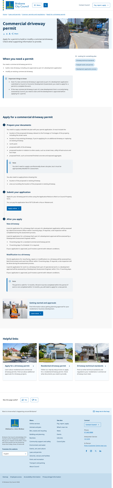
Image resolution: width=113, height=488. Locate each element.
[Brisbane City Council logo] (16, 5)
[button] (14, 34)
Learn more (35, 313)
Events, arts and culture (38, 449)
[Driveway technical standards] (92, 361)
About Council (34, 467)
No (34, 400)
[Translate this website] (14, 454)
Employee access (16, 477)
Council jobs (61, 441)
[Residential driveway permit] (56, 361)
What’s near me (62, 427)
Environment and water (38, 445)
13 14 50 (87, 439)
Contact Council (84, 5)
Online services (35, 424)
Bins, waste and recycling (38, 431)
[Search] (46, 5)
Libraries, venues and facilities (40, 456)
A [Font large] (9, 34)
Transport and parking (37, 463)
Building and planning (37, 434)
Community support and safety (40, 441)
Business (33, 438)
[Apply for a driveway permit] (20, 361)
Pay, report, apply (101, 5)
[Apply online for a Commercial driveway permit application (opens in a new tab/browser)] (14, 208)
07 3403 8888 (88, 432)
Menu (37, 5)
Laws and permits (36, 452)
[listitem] (85, 60)
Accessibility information (32, 477)
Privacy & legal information (52, 477)
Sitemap (5, 477)
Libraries (60, 438)
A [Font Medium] (6, 34)
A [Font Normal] (3, 34)
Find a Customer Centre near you (95, 446)
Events (59, 434)
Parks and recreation (37, 459)
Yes (24, 400)
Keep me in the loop (101, 411)
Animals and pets (35, 427)
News (59, 431)
